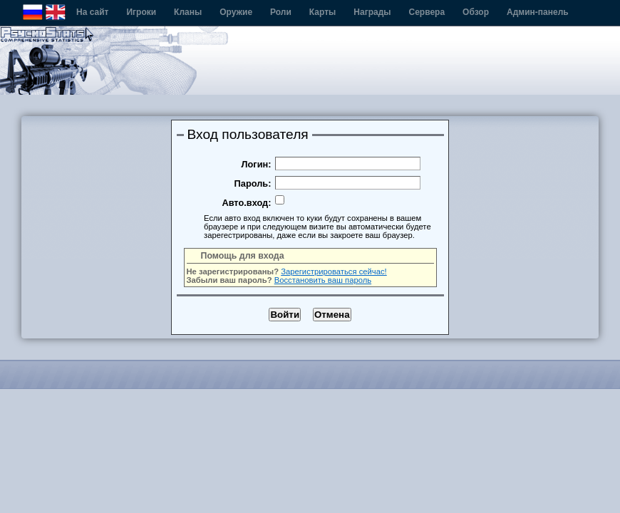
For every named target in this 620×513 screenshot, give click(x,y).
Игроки (141, 12)
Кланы (188, 12)
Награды (372, 12)
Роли (280, 12)
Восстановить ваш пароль (322, 280)
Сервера (427, 12)
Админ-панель (538, 12)
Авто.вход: (246, 202)
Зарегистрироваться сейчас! (334, 271)
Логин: (257, 164)
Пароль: (253, 183)
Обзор (476, 12)
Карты (322, 12)
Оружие (235, 12)
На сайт (92, 12)
